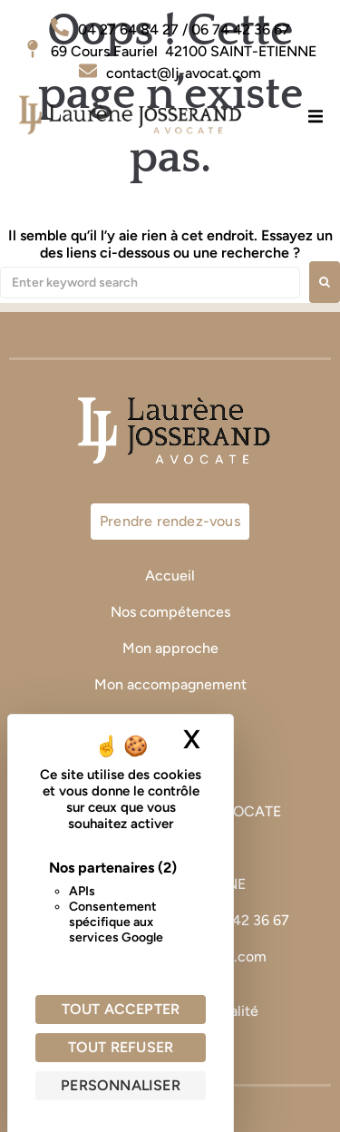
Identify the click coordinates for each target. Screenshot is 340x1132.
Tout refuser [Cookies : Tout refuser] (120, 1047)
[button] (315, 116)
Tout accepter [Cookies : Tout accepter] (121, 1009)
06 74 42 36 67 (241, 920)
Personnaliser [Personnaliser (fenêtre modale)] (120, 1085)
